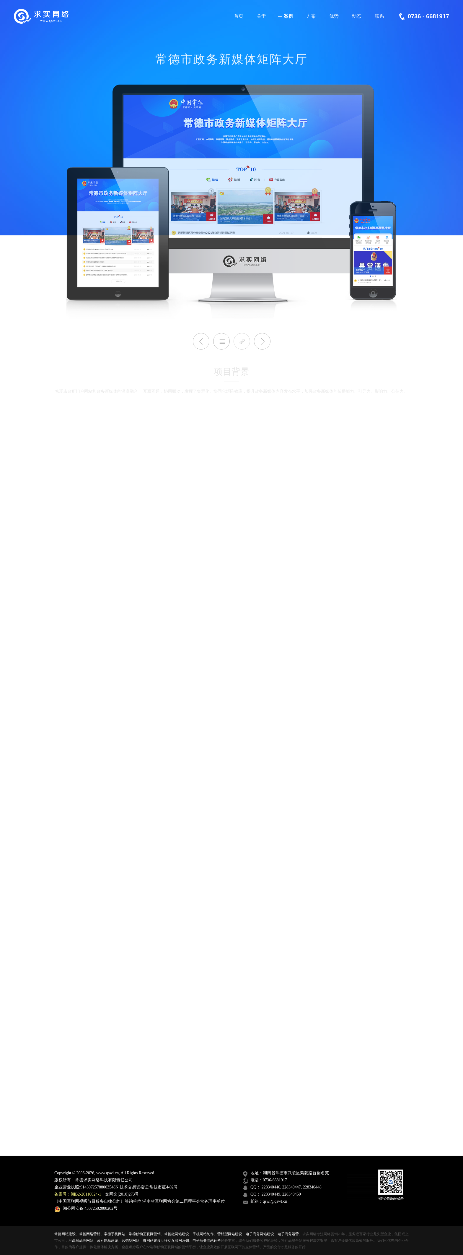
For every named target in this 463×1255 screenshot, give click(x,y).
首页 (237, 19)
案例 (285, 19)
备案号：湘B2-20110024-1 (77, 1194)
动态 (355, 19)
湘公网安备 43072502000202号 (86, 1208)
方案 (310, 19)
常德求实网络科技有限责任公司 (104, 1180)
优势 (333, 19)
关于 (260, 19)
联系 (378, 19)
